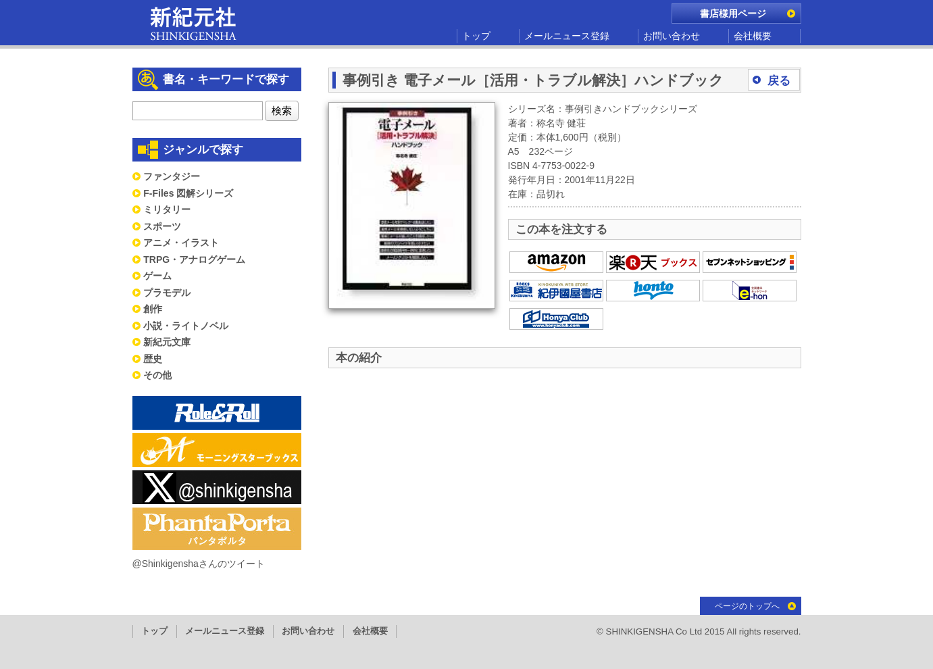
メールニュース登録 (566, 35)
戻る (778, 80)
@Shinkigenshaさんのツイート (198, 563)
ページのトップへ (747, 606)
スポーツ (162, 226)
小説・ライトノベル (185, 325)
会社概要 (753, 35)
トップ (476, 35)
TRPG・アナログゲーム (194, 259)
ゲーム (157, 275)
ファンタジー (171, 176)
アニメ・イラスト (181, 242)
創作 (152, 308)
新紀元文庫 (167, 342)
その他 (157, 375)
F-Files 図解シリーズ (188, 193)
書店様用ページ (733, 13)
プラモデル (167, 292)
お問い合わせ (671, 35)
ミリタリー (167, 209)
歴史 (152, 358)
